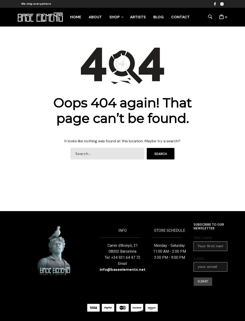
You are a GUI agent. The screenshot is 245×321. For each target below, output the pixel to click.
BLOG (158, 17)
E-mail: (199, 259)
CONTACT (180, 17)
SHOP (114, 17)
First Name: (203, 238)
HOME (75, 17)
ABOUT (95, 17)
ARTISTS (138, 17)
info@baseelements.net (123, 269)
